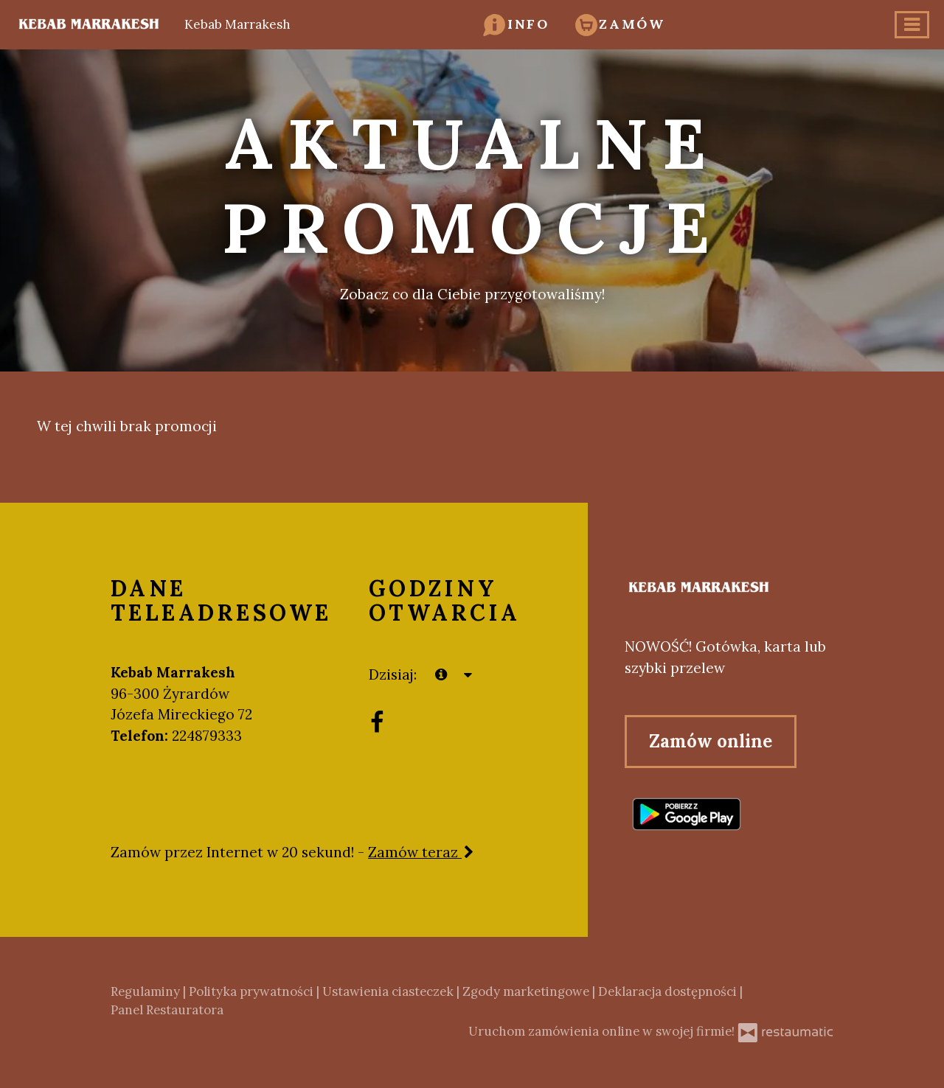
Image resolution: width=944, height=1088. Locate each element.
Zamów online (710, 741)
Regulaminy (147, 991)
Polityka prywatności (252, 991)
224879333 (207, 735)
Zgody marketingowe (527, 991)
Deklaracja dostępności (669, 991)
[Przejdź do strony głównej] (729, 587)
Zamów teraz (422, 852)
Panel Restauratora (167, 1010)
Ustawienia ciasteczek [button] (389, 991)
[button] (516, 23)
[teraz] (441, 675)
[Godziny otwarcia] (468, 675)
